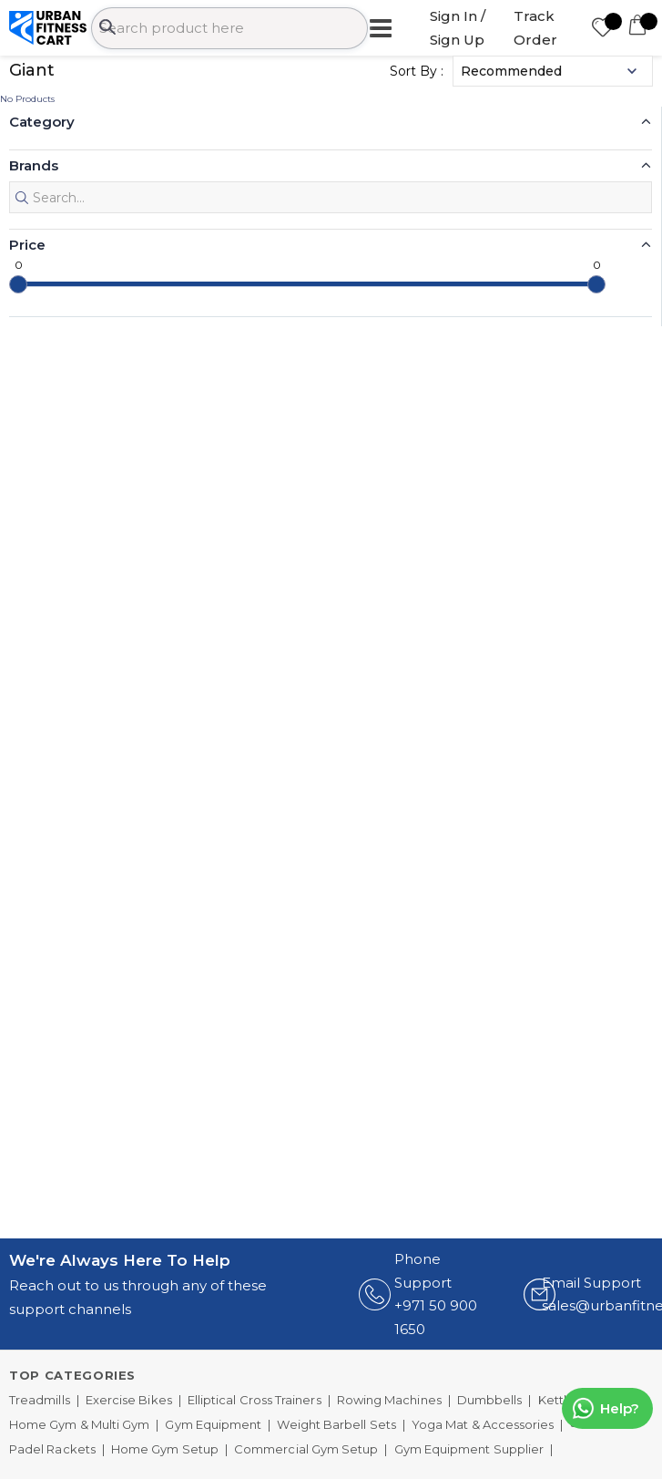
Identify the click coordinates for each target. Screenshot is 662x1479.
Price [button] (27, 244)
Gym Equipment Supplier (469, 1449)
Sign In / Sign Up (457, 27)
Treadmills (39, 1399)
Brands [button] (33, 165)
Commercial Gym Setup (306, 1449)
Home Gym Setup (165, 1449)
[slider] (18, 284)
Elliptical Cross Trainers (254, 1399)
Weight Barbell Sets (336, 1424)
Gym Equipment (213, 1424)
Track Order (535, 27)
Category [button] (42, 121)
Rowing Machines (389, 1399)
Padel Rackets (52, 1449)
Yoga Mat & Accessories (483, 1424)
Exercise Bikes (129, 1399)
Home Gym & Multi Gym (79, 1424)
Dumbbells (490, 1399)
